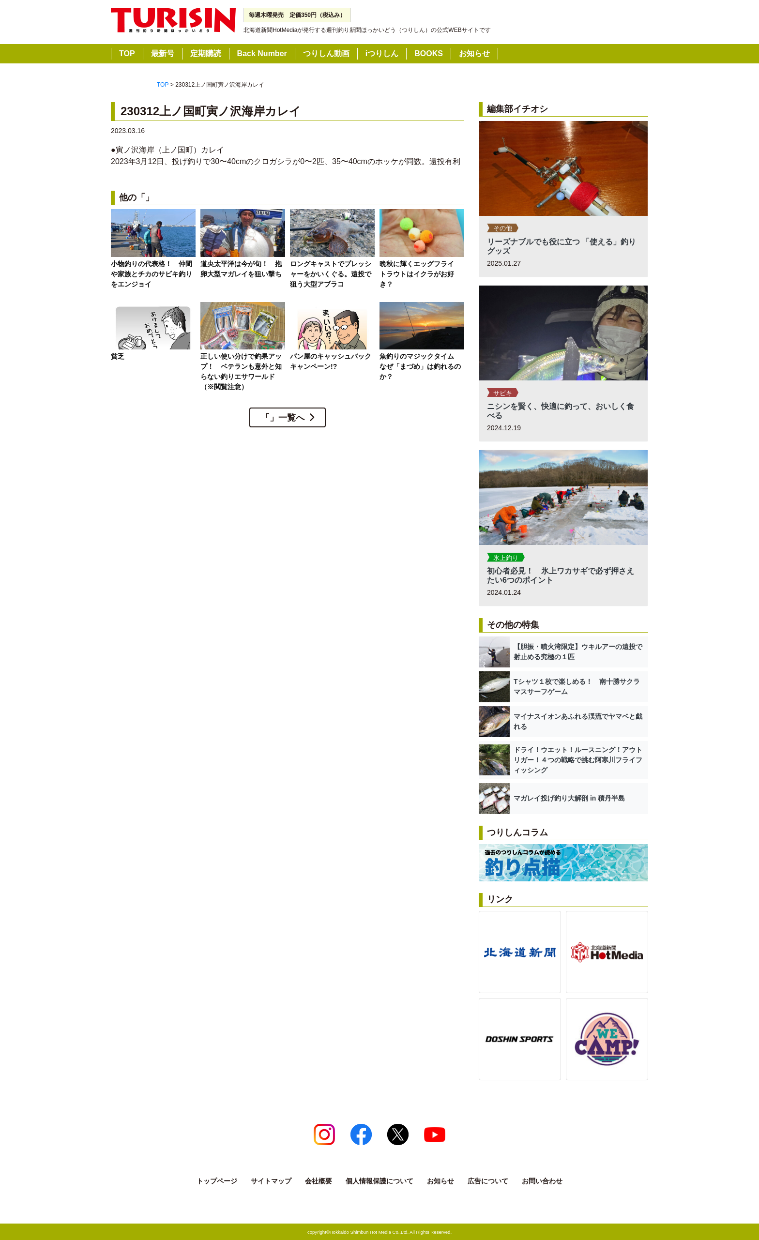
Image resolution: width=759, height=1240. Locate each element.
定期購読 (205, 53)
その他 (502, 228)
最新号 (162, 53)
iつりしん (381, 53)
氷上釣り (505, 557)
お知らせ (474, 53)
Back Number (262, 53)
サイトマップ (271, 1181)
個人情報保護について (379, 1181)
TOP (127, 53)
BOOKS (428, 53)
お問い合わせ (542, 1181)
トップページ (217, 1181)
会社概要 (318, 1181)
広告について (488, 1181)
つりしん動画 (326, 53)
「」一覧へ (282, 418)
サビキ (502, 393)
